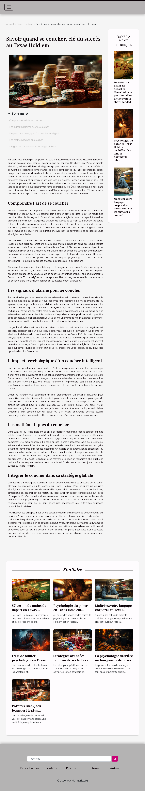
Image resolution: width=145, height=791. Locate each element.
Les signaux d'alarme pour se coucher (29, 127)
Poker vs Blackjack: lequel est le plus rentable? (27, 710)
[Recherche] (69, 759)
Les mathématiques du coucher (26, 140)
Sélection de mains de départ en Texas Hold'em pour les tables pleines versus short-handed (123, 92)
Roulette (51, 768)
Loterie (94, 768)
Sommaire (19, 113)
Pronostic (72, 768)
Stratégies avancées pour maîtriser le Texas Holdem (71, 660)
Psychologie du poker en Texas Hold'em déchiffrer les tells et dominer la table (123, 150)
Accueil (10, 24)
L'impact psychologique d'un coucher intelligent (34, 133)
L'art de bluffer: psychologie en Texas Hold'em (29, 660)
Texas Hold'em (25, 24)
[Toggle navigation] (8, 7)
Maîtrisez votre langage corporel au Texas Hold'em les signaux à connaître (123, 207)
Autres (115, 768)
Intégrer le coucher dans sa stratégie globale (32, 146)
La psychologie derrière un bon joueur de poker (114, 658)
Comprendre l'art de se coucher (25, 120)
